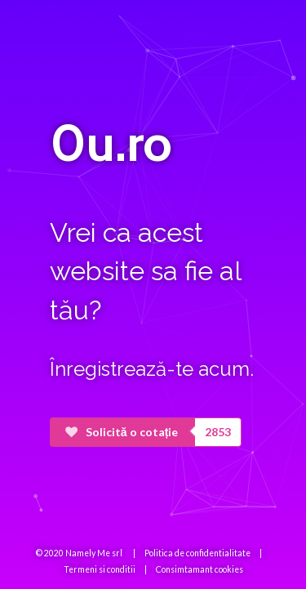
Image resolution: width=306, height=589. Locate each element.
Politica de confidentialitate (197, 553)
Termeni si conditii (99, 569)
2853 (218, 432)
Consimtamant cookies (199, 569)
